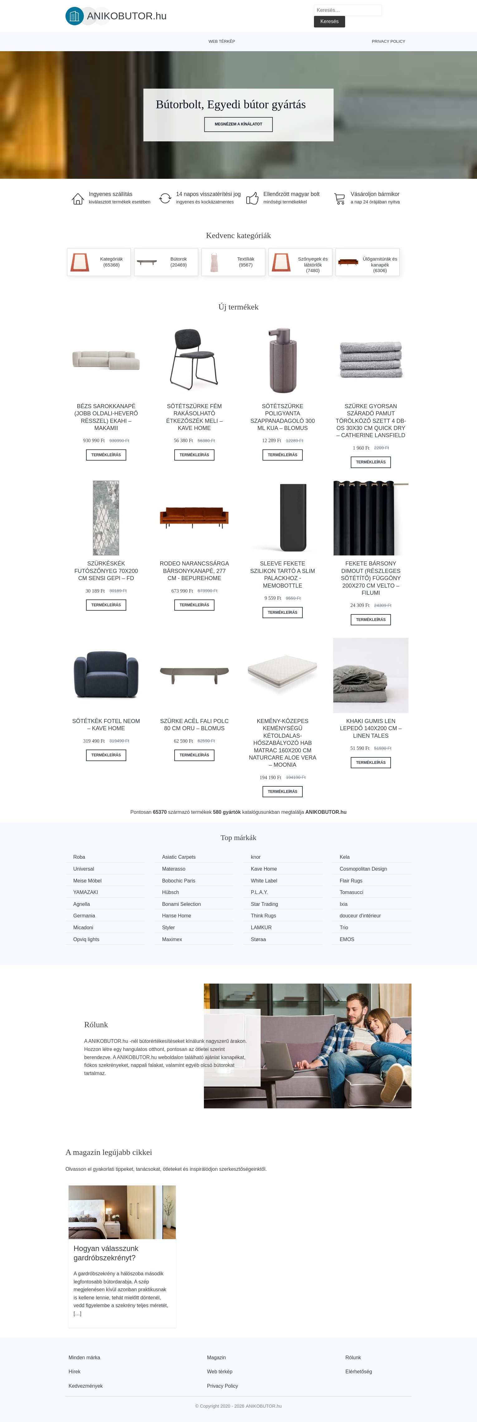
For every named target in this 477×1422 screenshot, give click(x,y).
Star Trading (264, 904)
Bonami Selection (181, 904)
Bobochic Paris (178, 880)
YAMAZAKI (85, 892)
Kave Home (264, 869)
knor (256, 857)
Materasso (174, 869)
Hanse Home (176, 915)
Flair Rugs (351, 880)
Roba (79, 857)
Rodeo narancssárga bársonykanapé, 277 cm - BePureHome (194, 570)
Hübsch (170, 892)
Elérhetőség (358, 1371)
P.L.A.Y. (259, 892)
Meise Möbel (87, 880)
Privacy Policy (388, 41)
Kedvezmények (86, 1386)
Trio (344, 927)
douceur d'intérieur (360, 915)
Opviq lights (86, 939)
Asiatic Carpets (179, 857)
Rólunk (353, 1357)
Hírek (74, 1371)
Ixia (344, 904)
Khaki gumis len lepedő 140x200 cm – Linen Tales (371, 728)
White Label (264, 880)
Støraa (258, 939)
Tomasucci (352, 892)
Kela (345, 857)
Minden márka (84, 1357)
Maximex (172, 939)
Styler (168, 927)
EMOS (347, 939)
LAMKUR (261, 927)
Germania (84, 915)
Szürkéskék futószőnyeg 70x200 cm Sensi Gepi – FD (106, 570)
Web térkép (222, 41)
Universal (83, 869)
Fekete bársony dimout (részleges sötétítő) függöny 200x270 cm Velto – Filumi (371, 578)
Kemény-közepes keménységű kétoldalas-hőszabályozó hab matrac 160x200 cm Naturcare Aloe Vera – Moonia (282, 743)
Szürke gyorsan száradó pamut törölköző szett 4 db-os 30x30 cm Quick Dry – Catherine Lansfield (371, 421)
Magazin (216, 1357)
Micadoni (83, 927)
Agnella (81, 904)
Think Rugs (263, 915)
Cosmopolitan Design (363, 869)
